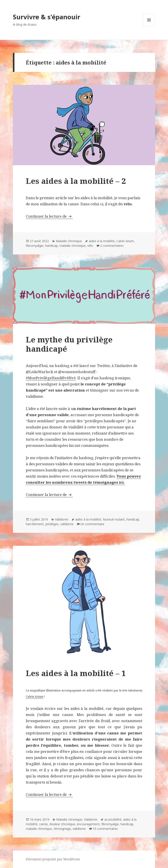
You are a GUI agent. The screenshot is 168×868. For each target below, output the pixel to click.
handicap (51, 245)
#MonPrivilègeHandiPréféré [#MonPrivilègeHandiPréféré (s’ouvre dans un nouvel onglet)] (51, 377)
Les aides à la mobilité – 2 (76, 181)
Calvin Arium (125, 241)
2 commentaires (112, 245)
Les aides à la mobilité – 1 (76, 673)
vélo (90, 245)
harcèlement (35, 524)
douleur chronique (62, 824)
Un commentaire (92, 524)
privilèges (52, 524)
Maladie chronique (69, 241)
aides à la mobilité (102, 241)
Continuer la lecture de (49, 216)
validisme (67, 524)
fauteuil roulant (114, 519)
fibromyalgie (34, 245)
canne (43, 824)
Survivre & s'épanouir (46, 17)
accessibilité (112, 819)
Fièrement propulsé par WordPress (53, 859)
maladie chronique (73, 245)
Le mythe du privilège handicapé (69, 344)
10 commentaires (105, 829)
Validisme (61, 519)
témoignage (62, 829)
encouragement (88, 824)
